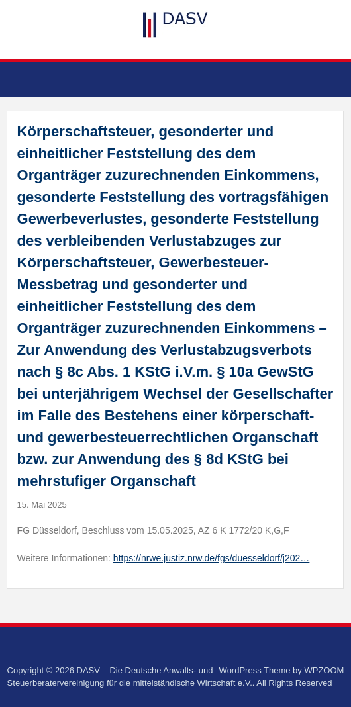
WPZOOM (324, 670)
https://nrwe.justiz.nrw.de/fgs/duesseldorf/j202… (211, 558)
